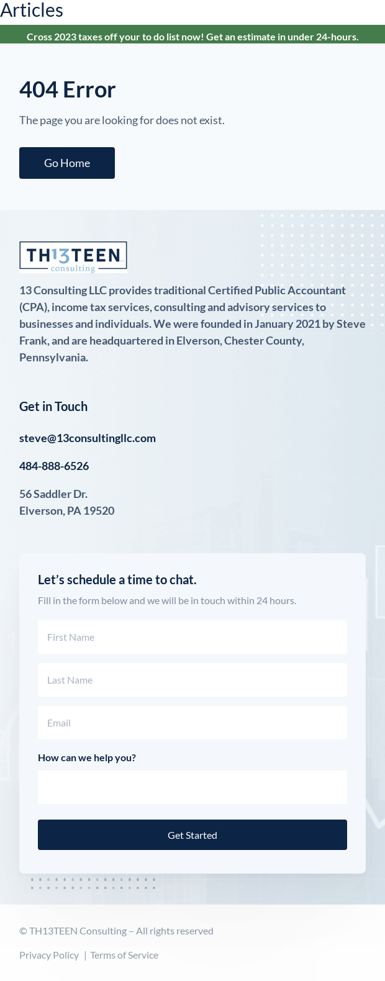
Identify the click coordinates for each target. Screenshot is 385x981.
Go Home (67, 163)
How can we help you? (87, 757)
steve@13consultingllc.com (87, 438)
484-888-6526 (54, 465)
